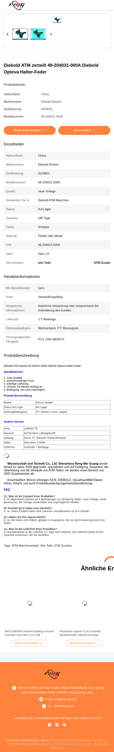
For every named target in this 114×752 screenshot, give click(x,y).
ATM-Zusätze (63, 545)
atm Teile (46, 545)
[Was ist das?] (49, 725)
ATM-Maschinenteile (25, 545)
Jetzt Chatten (82, 130)
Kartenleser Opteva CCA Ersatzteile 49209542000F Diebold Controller (80, 633)
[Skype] (57, 725)
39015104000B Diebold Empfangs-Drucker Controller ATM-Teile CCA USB (29, 633)
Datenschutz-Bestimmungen (22, 740)
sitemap (45, 740)
